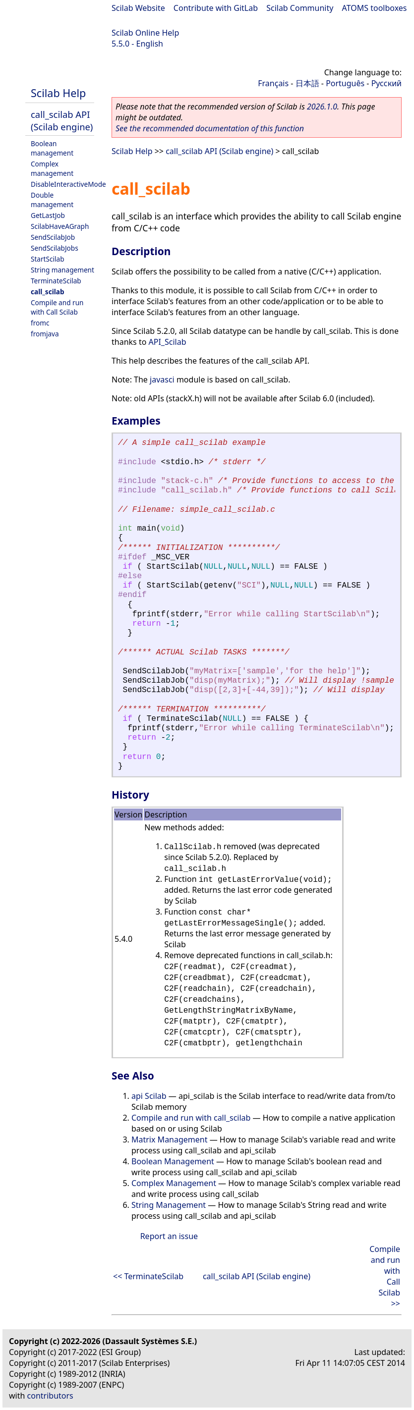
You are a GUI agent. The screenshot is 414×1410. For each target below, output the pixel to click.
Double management (52, 199)
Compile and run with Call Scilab (57, 307)
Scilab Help (58, 93)
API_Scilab (167, 341)
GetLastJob (48, 215)
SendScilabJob (53, 237)
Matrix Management (169, 1139)
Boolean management (52, 148)
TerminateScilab (56, 280)
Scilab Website (138, 7)
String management (62, 269)
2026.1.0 (322, 106)
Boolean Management (172, 1161)
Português (345, 83)
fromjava (45, 333)
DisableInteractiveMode (68, 184)
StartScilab (47, 259)
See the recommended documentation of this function (210, 128)
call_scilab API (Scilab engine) (62, 120)
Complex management (52, 168)
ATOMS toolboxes (374, 7)
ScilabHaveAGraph (60, 226)
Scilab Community (299, 7)
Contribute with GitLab (216, 7)
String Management (168, 1204)
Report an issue (169, 1236)
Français (273, 83)
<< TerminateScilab (148, 1276)
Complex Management (173, 1183)
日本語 (307, 83)
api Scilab (149, 1095)
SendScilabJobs (54, 248)
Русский (386, 83)
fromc (40, 322)
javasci (162, 379)
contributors (50, 1395)
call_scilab (47, 291)
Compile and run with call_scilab (190, 1117)
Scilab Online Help (145, 32)
